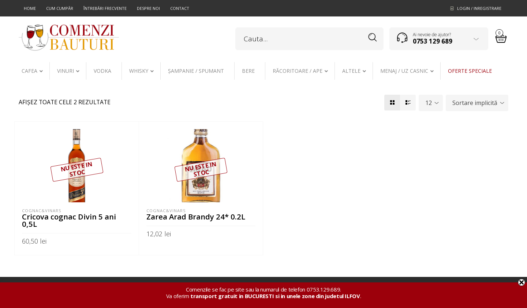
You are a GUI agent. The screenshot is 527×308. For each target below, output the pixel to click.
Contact (179, 8)
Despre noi (148, 8)
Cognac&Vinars (41, 210)
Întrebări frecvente (105, 8)
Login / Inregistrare (479, 8)
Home (30, 8)
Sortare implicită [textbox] (474, 103)
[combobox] (431, 103)
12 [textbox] (428, 103)
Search (373, 37)
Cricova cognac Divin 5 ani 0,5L (69, 220)
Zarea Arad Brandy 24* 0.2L (195, 216)
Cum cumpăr (59, 8)
